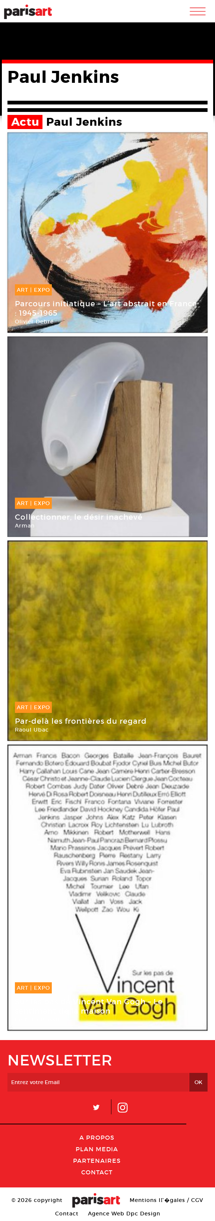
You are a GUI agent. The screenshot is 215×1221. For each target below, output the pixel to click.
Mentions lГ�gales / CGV (166, 1200)
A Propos (96, 1137)
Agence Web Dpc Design (124, 1213)
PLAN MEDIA (97, 1149)
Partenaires (97, 1160)
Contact (97, 1172)
